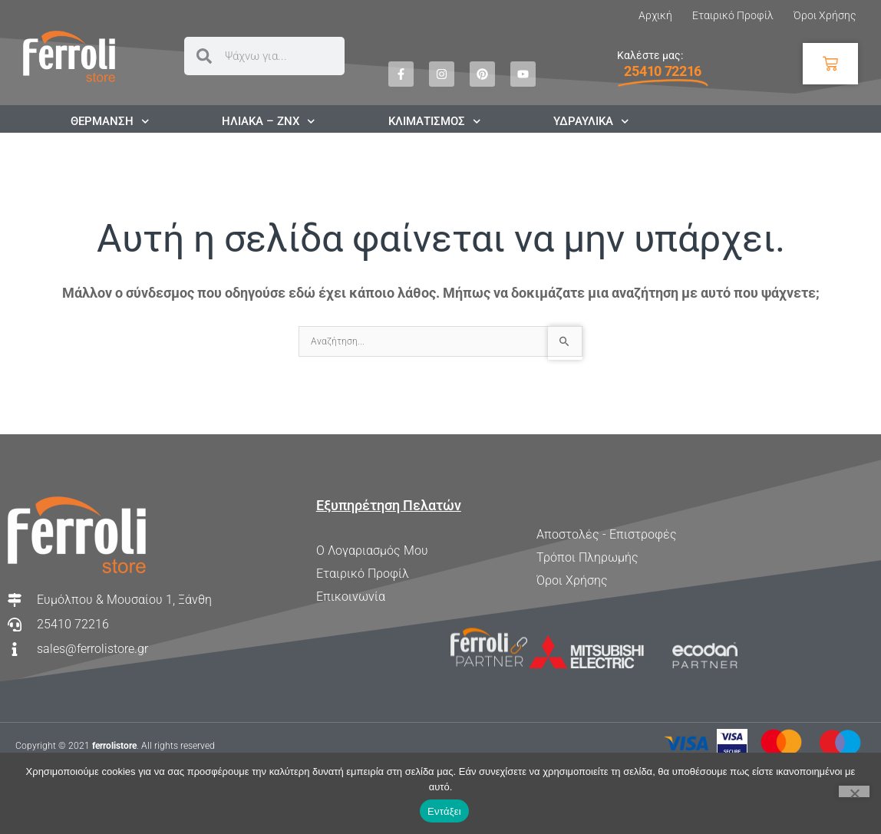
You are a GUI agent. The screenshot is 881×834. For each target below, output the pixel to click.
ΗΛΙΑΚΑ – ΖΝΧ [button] (268, 121)
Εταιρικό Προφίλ (733, 15)
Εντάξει (444, 811)
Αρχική (655, 15)
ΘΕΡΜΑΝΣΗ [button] (110, 121)
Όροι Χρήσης (825, 15)
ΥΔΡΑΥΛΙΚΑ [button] (591, 121)
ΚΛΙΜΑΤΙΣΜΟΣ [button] (434, 121)
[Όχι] (854, 791)
